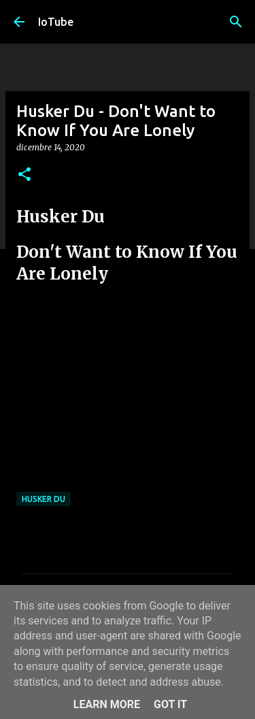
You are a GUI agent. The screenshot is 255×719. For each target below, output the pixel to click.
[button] (24, 175)
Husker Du (43, 499)
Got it (170, 704)
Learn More (106, 704)
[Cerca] (236, 21)
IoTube (55, 22)
